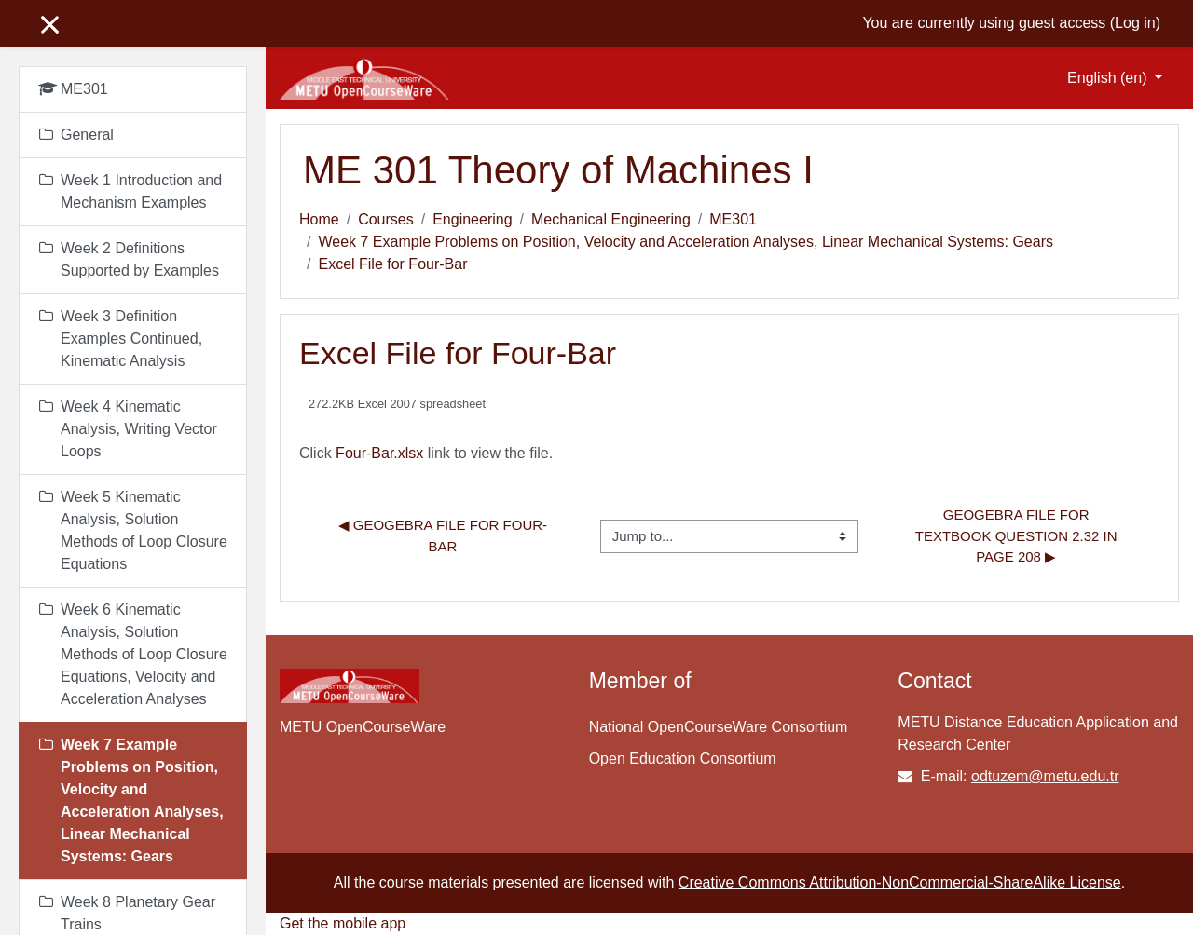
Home (319, 219)
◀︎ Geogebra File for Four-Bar (443, 535)
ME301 (733, 219)
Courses (386, 219)
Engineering (472, 219)
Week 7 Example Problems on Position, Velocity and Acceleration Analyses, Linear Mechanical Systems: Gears (685, 242)
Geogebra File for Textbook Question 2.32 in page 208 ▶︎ (1018, 535)
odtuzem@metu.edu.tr (1045, 776)
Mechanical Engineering (611, 219)
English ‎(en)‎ (1109, 78)
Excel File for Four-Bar (392, 264)
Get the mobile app (342, 923)
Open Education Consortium (682, 758)
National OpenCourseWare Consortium (718, 727)
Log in (1135, 23)
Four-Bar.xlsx (379, 453)
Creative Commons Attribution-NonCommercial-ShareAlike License (900, 882)
